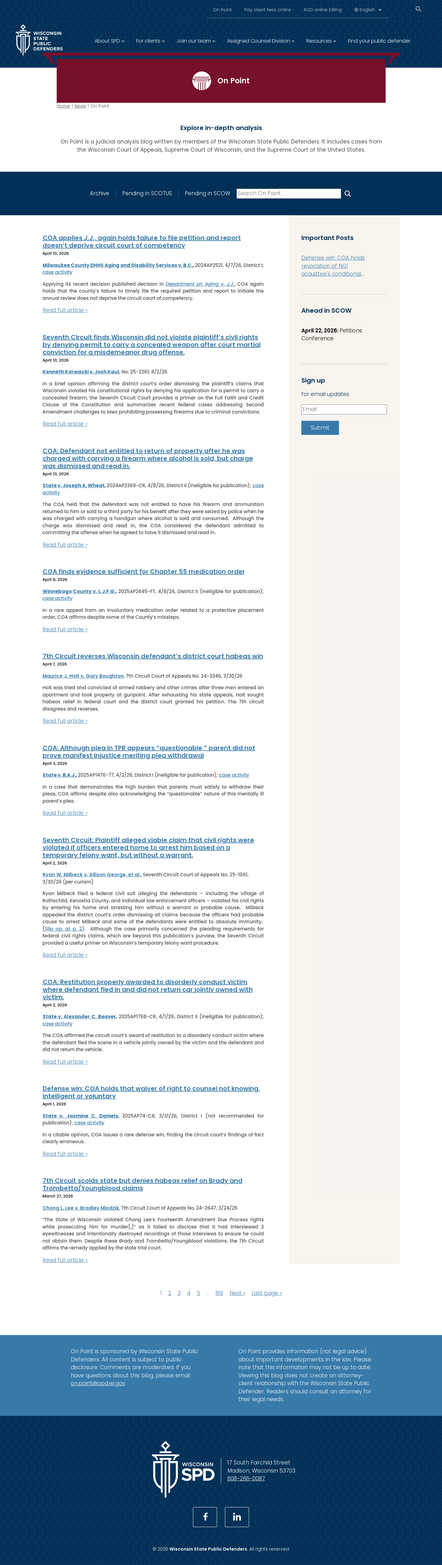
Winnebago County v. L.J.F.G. (79, 591)
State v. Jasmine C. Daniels (80, 1116)
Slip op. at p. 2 (63, 929)
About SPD (107, 40)
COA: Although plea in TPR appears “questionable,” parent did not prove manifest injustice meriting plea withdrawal (149, 751)
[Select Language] (370, 9)
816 (219, 1293)
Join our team (194, 40)
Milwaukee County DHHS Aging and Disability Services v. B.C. (118, 265)
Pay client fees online (267, 10)
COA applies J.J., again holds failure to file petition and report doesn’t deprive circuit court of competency (142, 241)
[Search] (418, 9)
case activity (58, 272)
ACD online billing (323, 10)
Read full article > (65, 310)
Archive (99, 193)
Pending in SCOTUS (147, 193)
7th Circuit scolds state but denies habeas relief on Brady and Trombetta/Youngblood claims (142, 1184)
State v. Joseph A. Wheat (74, 485)
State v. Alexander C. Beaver (79, 1016)
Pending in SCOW (207, 193)
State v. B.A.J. (59, 775)
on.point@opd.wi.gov (98, 1383)
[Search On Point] (347, 193)
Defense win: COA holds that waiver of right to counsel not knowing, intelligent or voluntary (151, 1092)
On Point (222, 10)
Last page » (267, 1293)
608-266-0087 (246, 1478)
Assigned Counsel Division (258, 40)
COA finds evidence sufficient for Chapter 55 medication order (144, 571)
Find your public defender (379, 40)
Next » (237, 1293)
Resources (319, 40)
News (80, 106)
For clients (148, 40)
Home (63, 106)
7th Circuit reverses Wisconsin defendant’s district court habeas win (153, 656)
